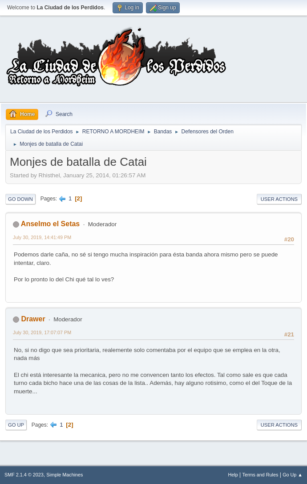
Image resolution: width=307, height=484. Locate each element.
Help (233, 474)
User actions (279, 199)
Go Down (20, 199)
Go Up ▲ (293, 474)
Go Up (16, 425)
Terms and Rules (260, 474)
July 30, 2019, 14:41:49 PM (42, 237)
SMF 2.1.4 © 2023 (24, 474)
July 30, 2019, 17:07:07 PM (42, 332)
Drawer (33, 319)
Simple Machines (64, 474)
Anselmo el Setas (50, 224)
